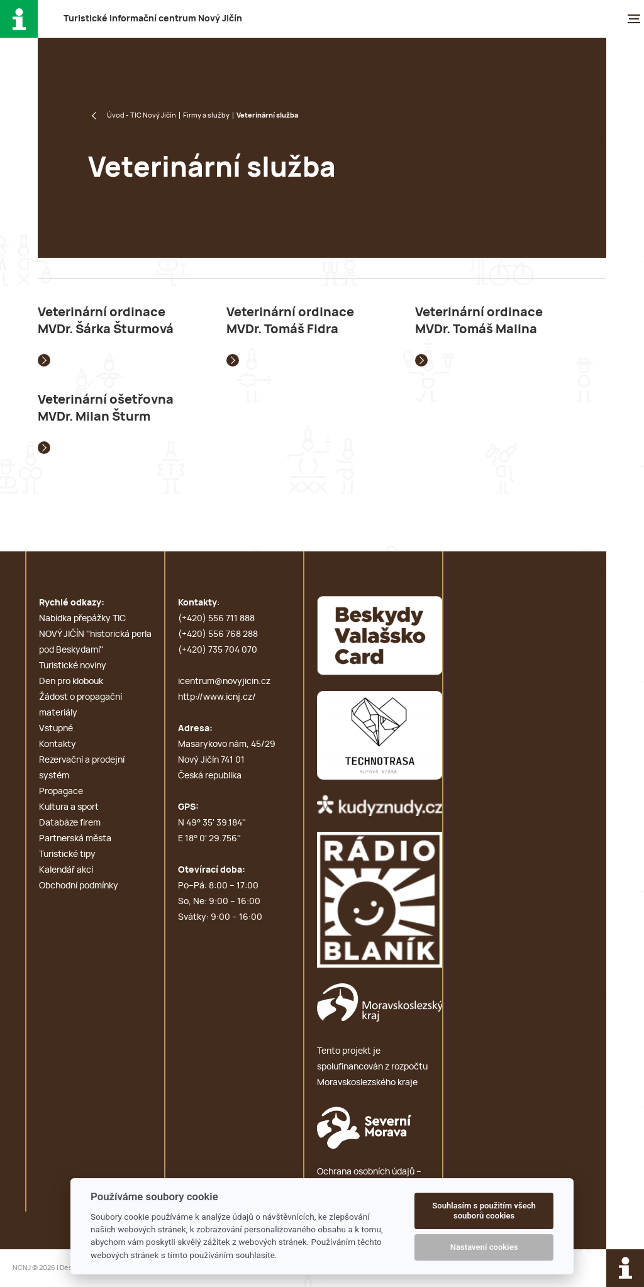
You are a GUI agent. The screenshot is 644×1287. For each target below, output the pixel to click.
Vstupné (56, 728)
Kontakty (57, 744)
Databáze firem (70, 823)
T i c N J (153, 18)
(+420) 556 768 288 (218, 634)
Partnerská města (75, 838)
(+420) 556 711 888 (216, 618)
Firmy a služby (206, 115)
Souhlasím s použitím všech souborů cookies (484, 1210)
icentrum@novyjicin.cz (224, 681)
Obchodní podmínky (78, 885)
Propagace (61, 791)
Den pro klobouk (71, 681)
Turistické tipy (67, 854)
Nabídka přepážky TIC (82, 618)
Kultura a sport (69, 807)
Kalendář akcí (66, 870)
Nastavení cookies (484, 1247)
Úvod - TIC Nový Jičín (141, 115)
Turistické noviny (72, 665)
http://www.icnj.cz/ (217, 697)
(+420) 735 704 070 (217, 650)
